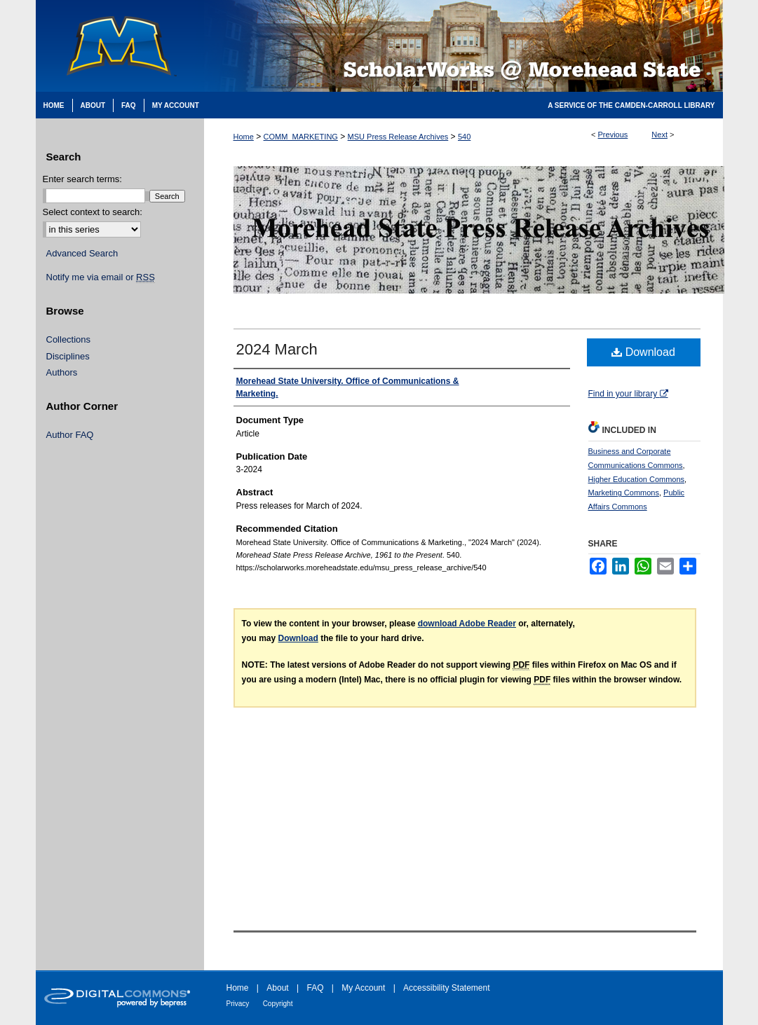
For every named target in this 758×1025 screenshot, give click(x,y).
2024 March (277, 349)
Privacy (238, 1003)
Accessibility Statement (446, 988)
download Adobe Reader (467, 623)
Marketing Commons (623, 492)
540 (464, 136)
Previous (613, 134)
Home (244, 136)
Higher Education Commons (636, 479)
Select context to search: (92, 212)
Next (659, 134)
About (277, 988)
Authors (62, 372)
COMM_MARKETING (301, 136)
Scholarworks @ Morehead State (463, 46)
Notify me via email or (100, 277)
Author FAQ (70, 434)
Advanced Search (82, 253)
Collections (68, 339)
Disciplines (68, 356)
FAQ (314, 988)
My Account (363, 988)
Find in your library (628, 394)
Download (643, 352)
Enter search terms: (82, 179)
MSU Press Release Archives (398, 136)
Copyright (278, 1003)
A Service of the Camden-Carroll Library (631, 105)
